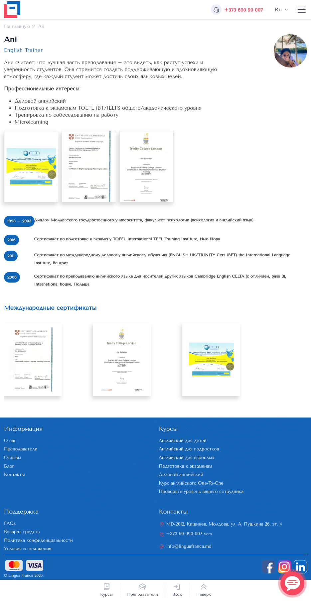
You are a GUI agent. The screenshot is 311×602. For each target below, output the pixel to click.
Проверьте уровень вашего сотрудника (201, 491)
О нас (10, 440)
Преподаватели (142, 594)
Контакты (14, 474)
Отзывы (12, 457)
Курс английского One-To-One (191, 483)
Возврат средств (22, 531)
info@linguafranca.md (189, 546)
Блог (9, 466)
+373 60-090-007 (189, 533)
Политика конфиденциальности (38, 540)
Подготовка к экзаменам (185, 466)
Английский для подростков (189, 448)
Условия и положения (27, 548)
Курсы (106, 594)
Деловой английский (181, 474)
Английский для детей (183, 440)
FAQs (10, 523)
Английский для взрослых (187, 457)
